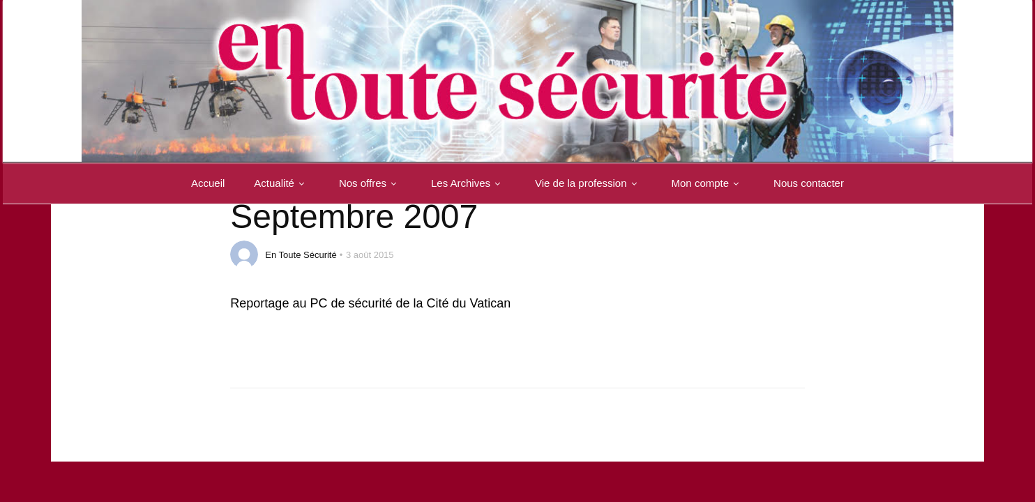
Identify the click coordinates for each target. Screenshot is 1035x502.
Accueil (208, 183)
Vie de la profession (588, 183)
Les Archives (468, 183)
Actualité (282, 183)
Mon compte (708, 183)
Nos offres (370, 183)
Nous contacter (808, 183)
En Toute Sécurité (300, 255)
